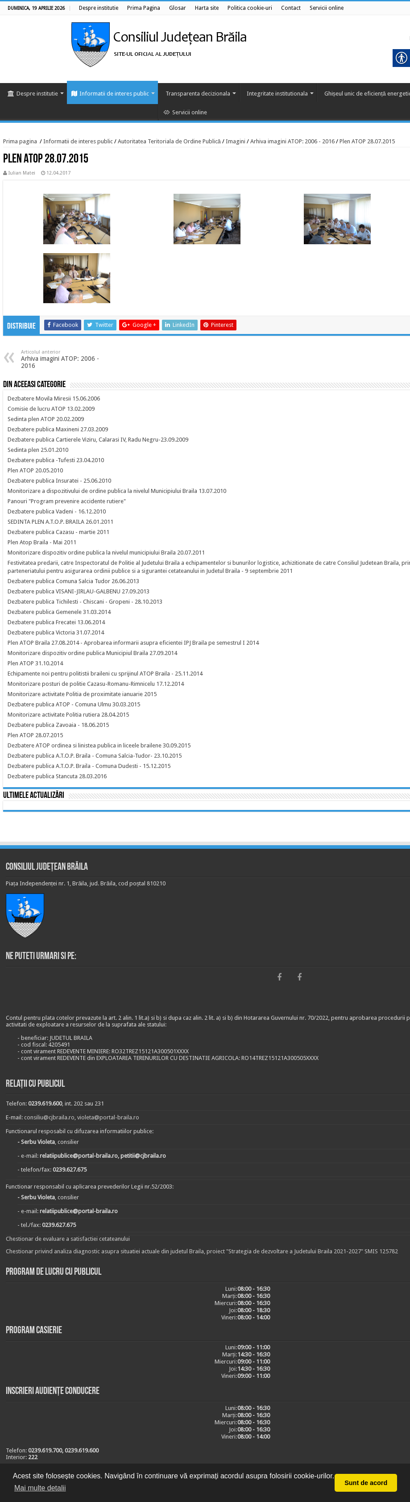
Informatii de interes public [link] (110, 93)
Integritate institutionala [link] (277, 93)
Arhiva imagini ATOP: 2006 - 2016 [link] (292, 141)
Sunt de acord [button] (365, 1482)
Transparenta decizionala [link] (198, 93)
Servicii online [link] (185, 112)
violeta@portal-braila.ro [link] (108, 1117)
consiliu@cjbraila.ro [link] (49, 1117)
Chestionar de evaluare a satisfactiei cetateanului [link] (68, 1238)
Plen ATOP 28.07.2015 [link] (367, 141)
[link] (99, 8)
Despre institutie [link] (33, 93)
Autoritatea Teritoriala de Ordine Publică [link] (169, 141)
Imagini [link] (235, 141)
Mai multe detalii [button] (40, 1488)
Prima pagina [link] (20, 141)
